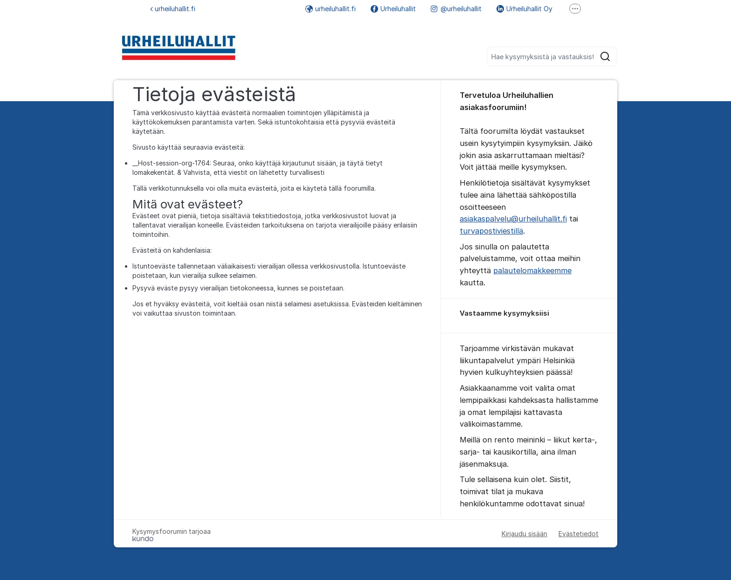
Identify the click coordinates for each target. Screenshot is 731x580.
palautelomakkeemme (532, 270)
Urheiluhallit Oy (524, 9)
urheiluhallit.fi (172, 9)
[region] (529, 316)
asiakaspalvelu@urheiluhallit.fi (513, 218)
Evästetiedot (579, 534)
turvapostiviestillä (491, 230)
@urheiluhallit (456, 9)
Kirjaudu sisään (524, 534)
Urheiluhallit (393, 9)
